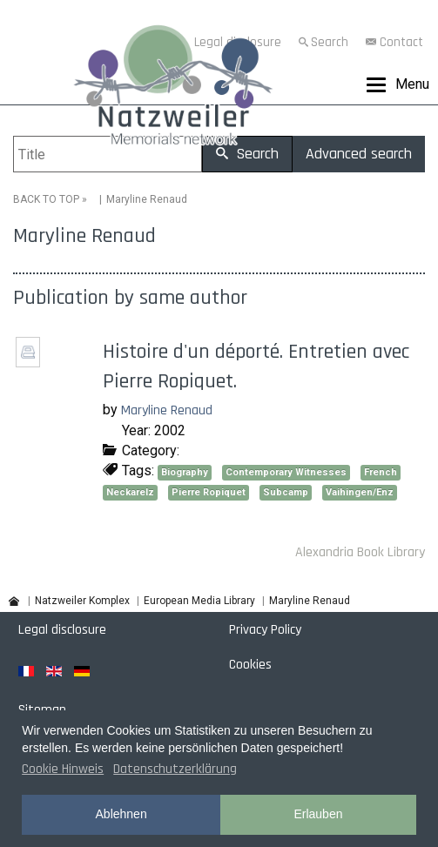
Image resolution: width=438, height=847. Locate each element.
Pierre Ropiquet (209, 492)
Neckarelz (130, 492)
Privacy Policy (265, 630)
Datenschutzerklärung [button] (175, 769)
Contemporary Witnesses (286, 472)
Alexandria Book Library (360, 552)
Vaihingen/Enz (360, 492)
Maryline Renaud (166, 410)
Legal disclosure (62, 630)
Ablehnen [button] (121, 814)
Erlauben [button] (317, 814)
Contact (401, 42)
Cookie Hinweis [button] (63, 769)
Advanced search (359, 154)
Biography (184, 472)
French (380, 472)
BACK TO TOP (46, 199)
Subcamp (285, 492)
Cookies (250, 664)
